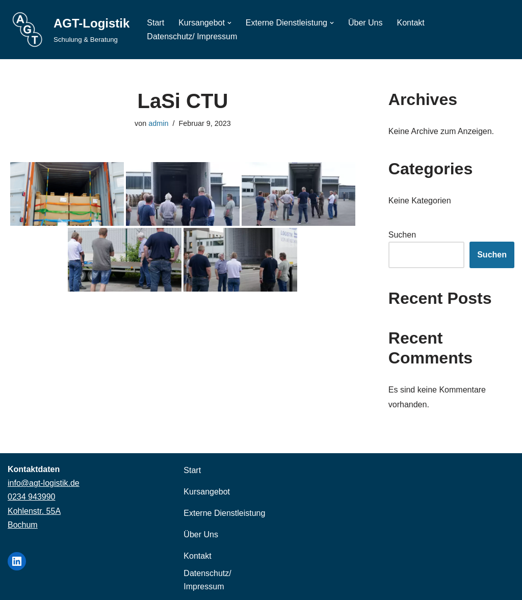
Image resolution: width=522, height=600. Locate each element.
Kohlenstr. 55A (34, 511)
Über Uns (365, 22)
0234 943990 (31, 496)
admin (158, 123)
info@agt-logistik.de (44, 483)
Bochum (23, 524)
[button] (229, 23)
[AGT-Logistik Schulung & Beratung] (68, 29)
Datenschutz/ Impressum (192, 36)
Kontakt (411, 22)
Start (155, 22)
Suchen (402, 234)
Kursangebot (207, 491)
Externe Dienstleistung (224, 513)
